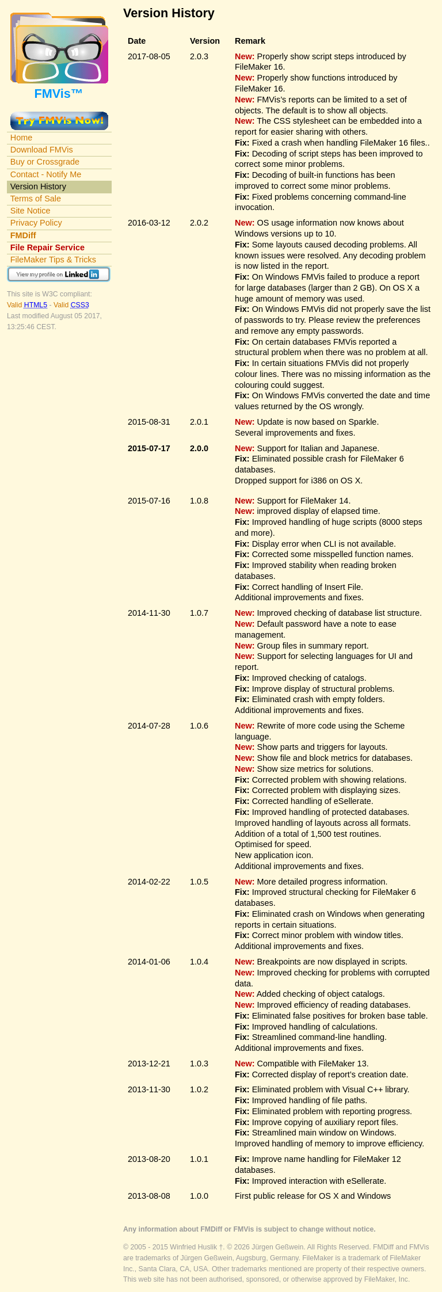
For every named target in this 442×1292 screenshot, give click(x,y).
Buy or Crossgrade (44, 161)
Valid (28, 305)
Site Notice (30, 210)
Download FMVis (41, 149)
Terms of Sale (35, 198)
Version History (38, 186)
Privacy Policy (36, 222)
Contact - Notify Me (46, 174)
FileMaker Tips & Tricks (53, 259)
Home (21, 137)
